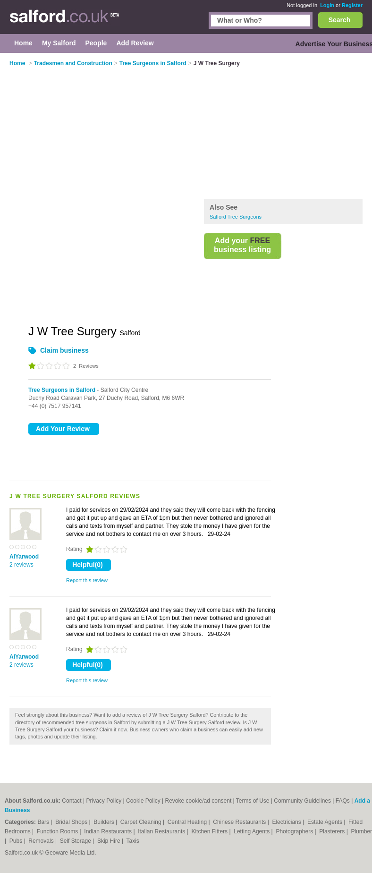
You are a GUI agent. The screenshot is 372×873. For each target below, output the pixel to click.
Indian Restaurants (108, 831)
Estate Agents (325, 822)
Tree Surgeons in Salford (61, 390)
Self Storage (76, 841)
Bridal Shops (72, 822)
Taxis (133, 841)
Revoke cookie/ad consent (198, 800)
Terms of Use (253, 800)
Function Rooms (58, 831)
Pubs (16, 841)
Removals (41, 841)
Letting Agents (252, 831)
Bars (44, 822)
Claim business (64, 350)
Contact (71, 800)
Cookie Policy (143, 800)
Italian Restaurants (162, 831)
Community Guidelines (302, 800)
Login (327, 5)
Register (352, 5)
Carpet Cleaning (141, 822)
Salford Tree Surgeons (236, 217)
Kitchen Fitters (210, 831)
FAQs (343, 800)
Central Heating (188, 822)
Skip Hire (109, 841)
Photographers (295, 831)
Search (340, 20)
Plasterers (332, 831)
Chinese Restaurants (240, 822)
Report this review (87, 580)
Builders (104, 822)
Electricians (287, 822)
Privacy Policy (104, 800)
